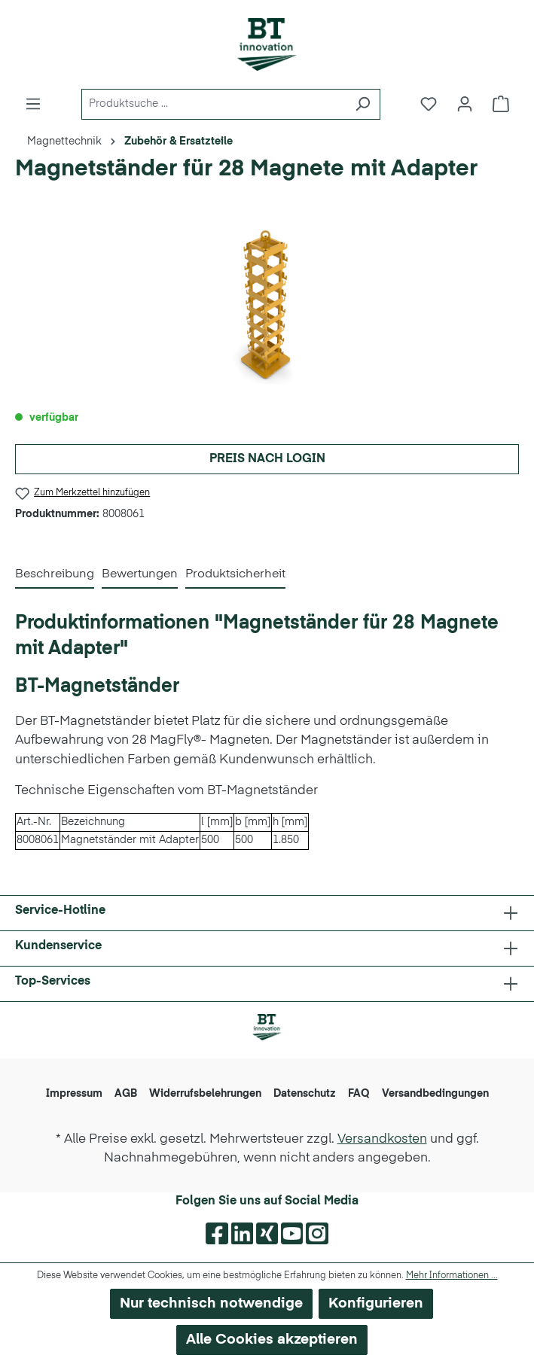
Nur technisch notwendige (211, 1303)
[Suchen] (362, 104)
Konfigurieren (375, 1303)
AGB (125, 1093)
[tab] (54, 575)
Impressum (74, 1093)
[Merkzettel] (428, 104)
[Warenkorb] (501, 104)
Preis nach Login (267, 459)
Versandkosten (382, 1139)
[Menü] (33, 104)
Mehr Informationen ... (452, 1275)
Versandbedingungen (435, 1093)
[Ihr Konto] (465, 104)
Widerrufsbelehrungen (205, 1093)
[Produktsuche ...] (213, 104)
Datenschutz (304, 1093)
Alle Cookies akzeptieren (272, 1339)
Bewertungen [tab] (140, 574)
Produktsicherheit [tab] (235, 574)
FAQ (359, 1093)
